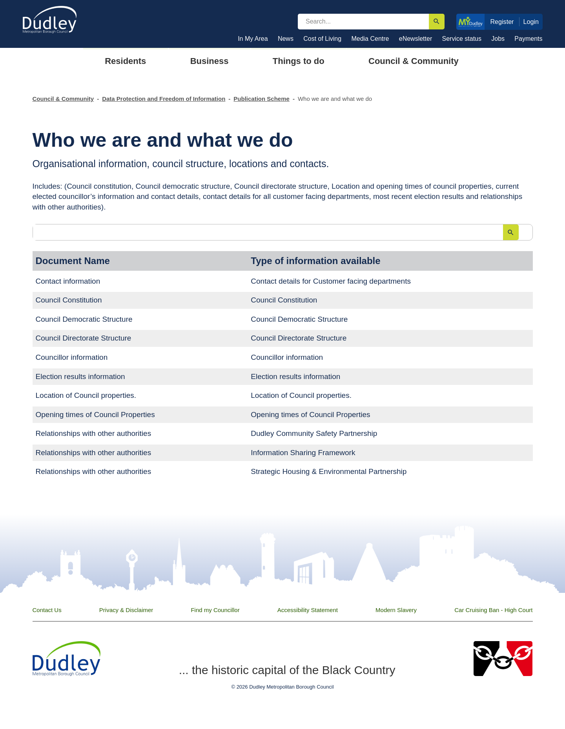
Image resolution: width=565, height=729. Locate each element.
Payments (528, 38)
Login (531, 21)
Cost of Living (322, 38)
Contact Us (47, 610)
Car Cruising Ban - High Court (493, 610)
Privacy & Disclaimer (126, 610)
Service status (461, 38)
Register (502, 21)
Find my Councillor (215, 610)
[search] (363, 21)
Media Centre (370, 38)
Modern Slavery (396, 610)
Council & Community (63, 98)
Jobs (498, 38)
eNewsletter (415, 38)
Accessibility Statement (307, 610)
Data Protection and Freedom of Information (163, 98)
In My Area (253, 38)
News (285, 38)
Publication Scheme (261, 98)
